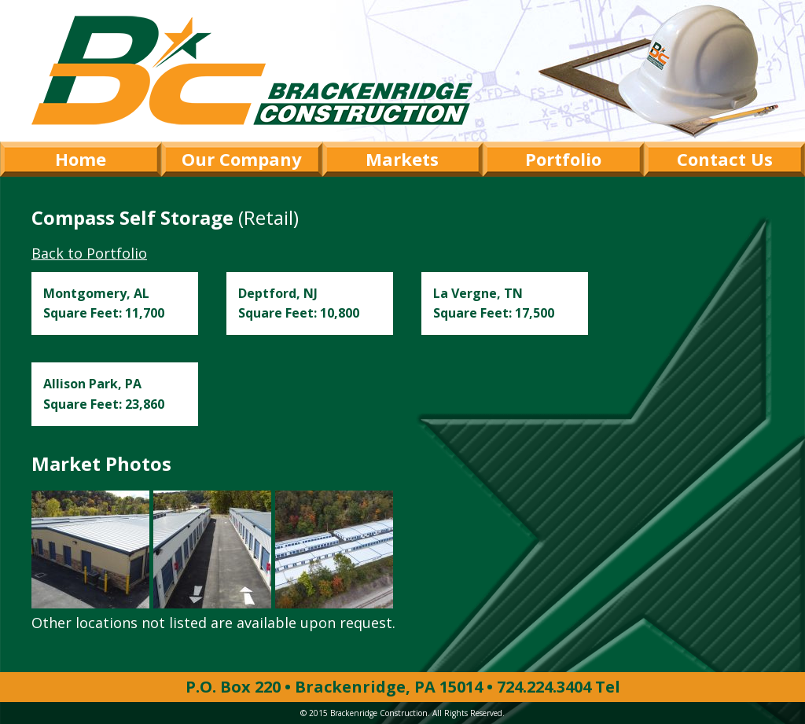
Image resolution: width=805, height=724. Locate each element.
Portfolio (563, 159)
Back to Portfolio (89, 253)
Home (80, 159)
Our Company (242, 159)
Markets (402, 159)
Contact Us (725, 159)
